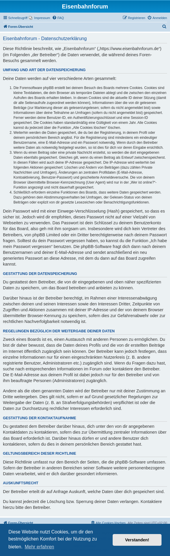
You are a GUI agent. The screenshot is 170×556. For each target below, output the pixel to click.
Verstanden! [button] (137, 540)
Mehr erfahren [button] (39, 546)
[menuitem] (39, 17)
